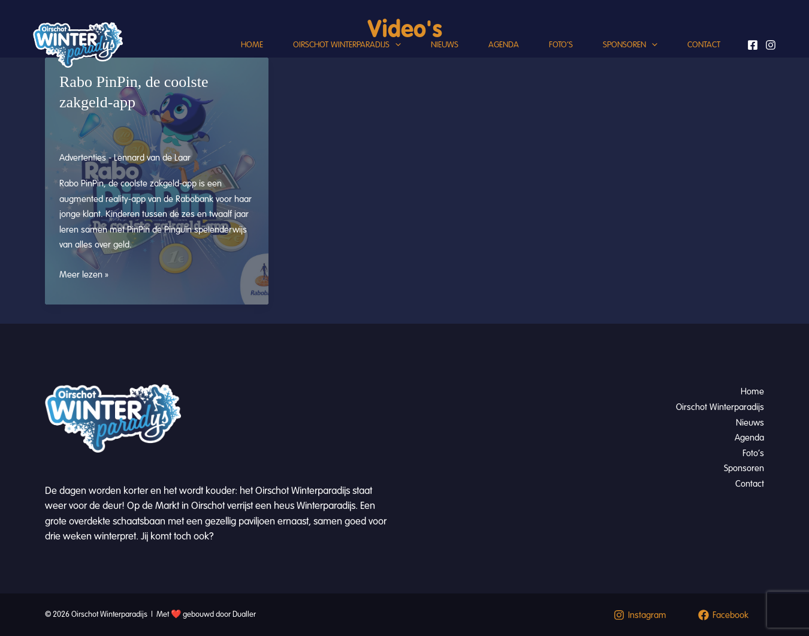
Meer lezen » (83, 275)
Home (252, 45)
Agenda (503, 45)
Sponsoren (630, 45)
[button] (395, 45)
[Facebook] (752, 45)
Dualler (244, 614)
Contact (703, 45)
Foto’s (561, 45)
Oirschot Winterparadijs (347, 45)
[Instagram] (770, 45)
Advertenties (82, 157)
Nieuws (444, 45)
